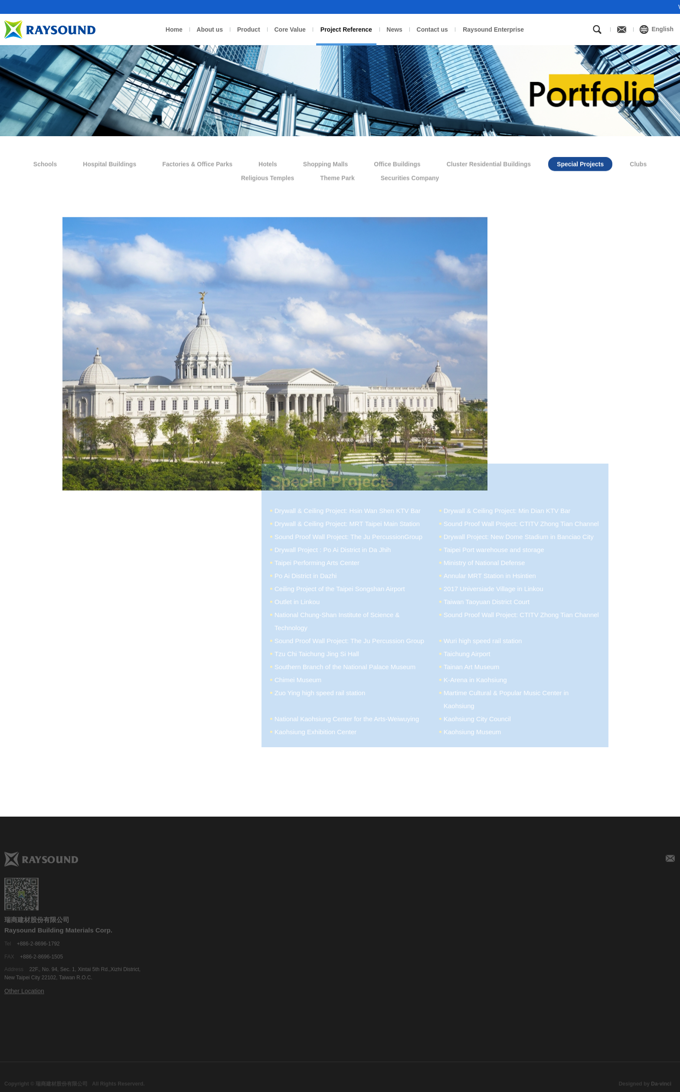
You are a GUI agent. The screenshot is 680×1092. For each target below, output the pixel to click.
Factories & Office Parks (197, 162)
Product (248, 29)
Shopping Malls (325, 162)
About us (209, 29)
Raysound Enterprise (493, 29)
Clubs (638, 162)
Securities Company (410, 176)
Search (597, 29)
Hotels (267, 162)
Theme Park (337, 176)
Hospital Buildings (109, 162)
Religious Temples (267, 176)
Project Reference (346, 29)
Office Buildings (397, 162)
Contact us (432, 29)
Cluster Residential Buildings (489, 162)
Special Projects (580, 162)
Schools (45, 162)
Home (174, 29)
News (394, 29)
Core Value (289, 29)
